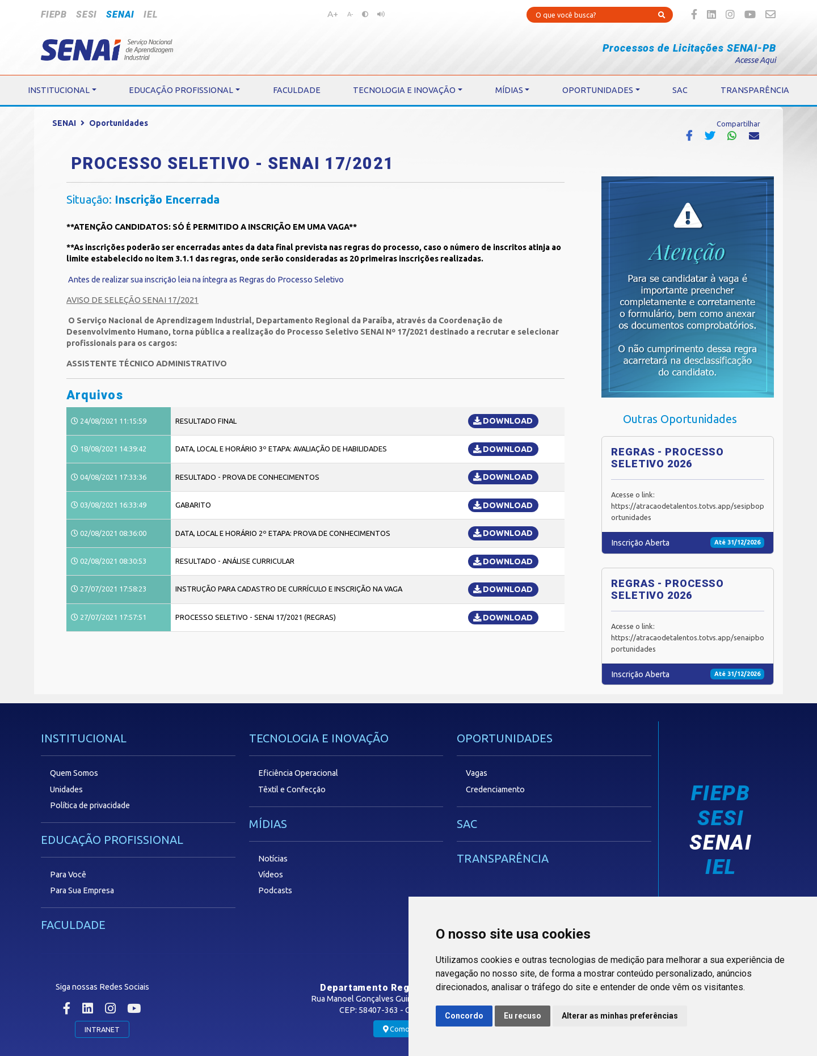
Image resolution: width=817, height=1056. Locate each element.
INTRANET (102, 1029)
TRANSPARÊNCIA (503, 858)
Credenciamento (495, 789)
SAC (467, 823)
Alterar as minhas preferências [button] (620, 1015)
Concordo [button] (464, 1015)
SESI (86, 14)
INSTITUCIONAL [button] (59, 90)
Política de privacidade (90, 805)
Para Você (68, 874)
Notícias (273, 858)
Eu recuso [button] (522, 1015)
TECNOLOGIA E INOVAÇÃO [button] (404, 90)
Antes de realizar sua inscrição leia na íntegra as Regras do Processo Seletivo (206, 279)
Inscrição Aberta (640, 542)
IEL (150, 14)
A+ (332, 14)
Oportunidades (118, 123)
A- (350, 14)
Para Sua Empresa (82, 890)
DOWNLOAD (503, 420)
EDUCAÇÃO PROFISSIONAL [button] (181, 90)
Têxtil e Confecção (292, 789)
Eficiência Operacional (298, 773)
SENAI (120, 14)
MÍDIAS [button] (509, 90)
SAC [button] (680, 90)
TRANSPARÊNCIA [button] (755, 90)
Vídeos (270, 874)
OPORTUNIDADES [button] (597, 90)
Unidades (66, 789)
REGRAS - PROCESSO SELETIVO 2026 (667, 458)
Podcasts (275, 890)
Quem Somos (74, 773)
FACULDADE (73, 924)
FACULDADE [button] (297, 90)
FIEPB (54, 14)
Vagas (476, 773)
